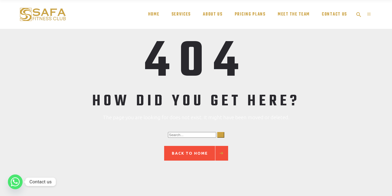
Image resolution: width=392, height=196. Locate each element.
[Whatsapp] (15, 181)
